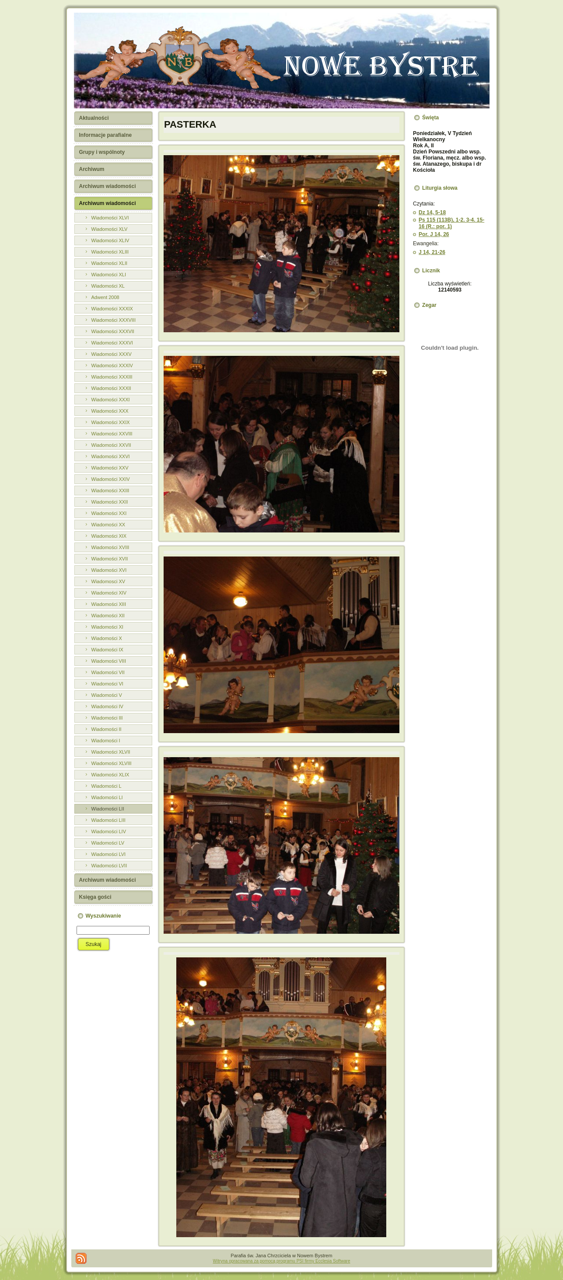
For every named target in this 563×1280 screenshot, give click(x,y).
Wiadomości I (105, 740)
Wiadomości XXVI (110, 456)
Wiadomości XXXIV (112, 365)
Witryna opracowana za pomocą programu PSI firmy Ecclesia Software (281, 1261)
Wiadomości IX (107, 649)
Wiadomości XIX (109, 536)
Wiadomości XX (108, 524)
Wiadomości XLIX (110, 774)
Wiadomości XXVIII (112, 433)
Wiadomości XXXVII (112, 331)
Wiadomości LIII (108, 820)
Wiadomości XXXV (111, 354)
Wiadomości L (106, 786)
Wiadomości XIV (109, 592)
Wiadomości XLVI (110, 217)
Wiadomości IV (107, 706)
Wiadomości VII (108, 672)
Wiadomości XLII (109, 263)
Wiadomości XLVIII (111, 763)
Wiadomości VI (107, 683)
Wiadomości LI (107, 797)
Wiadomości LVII (109, 865)
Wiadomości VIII (108, 661)
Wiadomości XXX (110, 411)
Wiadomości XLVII (110, 752)
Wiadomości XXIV (110, 479)
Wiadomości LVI (108, 854)
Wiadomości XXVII (111, 445)
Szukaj (93, 944)
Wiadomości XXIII (110, 490)
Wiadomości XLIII (110, 251)
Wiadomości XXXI (110, 399)
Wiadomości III (107, 717)
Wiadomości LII (107, 808)
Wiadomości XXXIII (112, 376)
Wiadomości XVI (109, 570)
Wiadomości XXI (109, 513)
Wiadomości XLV (109, 229)
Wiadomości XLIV (110, 240)
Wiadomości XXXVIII (113, 320)
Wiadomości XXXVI (112, 342)
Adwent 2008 (105, 297)
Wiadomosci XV (108, 581)
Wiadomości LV (108, 842)
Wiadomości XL (108, 286)
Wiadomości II (106, 729)
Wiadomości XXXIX (112, 308)
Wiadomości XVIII (110, 547)
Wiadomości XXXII (111, 388)
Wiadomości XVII (109, 558)
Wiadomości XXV (110, 467)
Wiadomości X (106, 638)
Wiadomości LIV (108, 831)
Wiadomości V (106, 695)
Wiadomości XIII (108, 604)
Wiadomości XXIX (110, 422)
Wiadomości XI (107, 627)
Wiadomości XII (108, 615)
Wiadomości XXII (109, 501)
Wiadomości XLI (108, 274)
